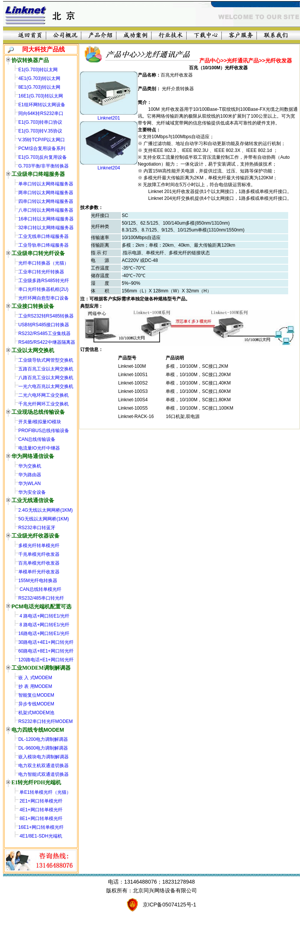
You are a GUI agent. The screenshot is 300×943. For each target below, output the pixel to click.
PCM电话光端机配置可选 (41, 606)
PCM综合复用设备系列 (41, 148)
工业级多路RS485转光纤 (43, 280)
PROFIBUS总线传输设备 (43, 430)
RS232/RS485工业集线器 (44, 333)
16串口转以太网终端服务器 (46, 219)
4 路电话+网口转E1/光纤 (43, 616)
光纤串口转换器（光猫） (43, 263)
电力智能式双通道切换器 (43, 774)
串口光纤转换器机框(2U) (43, 289)
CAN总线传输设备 (36, 439)
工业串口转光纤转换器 (41, 271)
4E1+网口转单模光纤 (40, 809)
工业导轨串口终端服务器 (43, 245)
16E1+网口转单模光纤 (41, 827)
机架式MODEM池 (36, 712)
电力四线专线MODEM (37, 730)
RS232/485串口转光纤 (41, 598)
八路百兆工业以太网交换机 (45, 377)
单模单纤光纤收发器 (39, 571)
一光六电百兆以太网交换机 (45, 386)
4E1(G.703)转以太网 (39, 78)
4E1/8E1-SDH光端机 (40, 836)
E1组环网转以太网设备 (41, 104)
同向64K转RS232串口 (40, 113)
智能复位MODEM (36, 695)
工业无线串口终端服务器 (43, 236)
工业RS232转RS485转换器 (46, 316)
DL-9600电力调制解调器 (43, 748)
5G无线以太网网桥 (37, 519)
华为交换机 (29, 466)
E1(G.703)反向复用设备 (42, 157)
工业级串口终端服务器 (38, 174)
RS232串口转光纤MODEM (45, 721)
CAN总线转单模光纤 (39, 589)
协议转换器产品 (30, 60)
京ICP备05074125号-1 (169, 905)
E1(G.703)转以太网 (38, 69)
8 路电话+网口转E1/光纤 (43, 624)
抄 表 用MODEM (35, 686)
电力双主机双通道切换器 (43, 765)
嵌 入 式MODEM (35, 677)
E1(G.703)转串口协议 (40, 122)
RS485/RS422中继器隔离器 (46, 342)
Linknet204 (109, 168)
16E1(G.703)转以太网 (40, 96)
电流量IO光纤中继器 (39, 448)
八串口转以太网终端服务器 (45, 210)
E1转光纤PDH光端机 (36, 782)
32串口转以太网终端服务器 (46, 227)
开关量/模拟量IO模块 (39, 421)
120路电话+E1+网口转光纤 (46, 659)
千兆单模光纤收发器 (39, 554)
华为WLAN (29, 483)
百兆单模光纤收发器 (39, 563)
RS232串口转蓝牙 (36, 527)
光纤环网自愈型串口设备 (43, 298)
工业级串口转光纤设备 (38, 253)
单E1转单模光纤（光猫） (44, 792)
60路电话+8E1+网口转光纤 (46, 651)
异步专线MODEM (36, 704)
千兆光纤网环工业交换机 (43, 404)
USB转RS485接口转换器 (43, 324)
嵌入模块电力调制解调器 (43, 757)
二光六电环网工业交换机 (43, 395)
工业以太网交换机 (32, 350)
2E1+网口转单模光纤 (40, 801)
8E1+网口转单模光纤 (40, 818)
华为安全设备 (32, 492)
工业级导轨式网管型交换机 (45, 360)
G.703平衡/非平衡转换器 (43, 166)
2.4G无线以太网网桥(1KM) (45, 510)
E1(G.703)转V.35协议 (40, 131)
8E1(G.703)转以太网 (39, 87)
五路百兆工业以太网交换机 (45, 369)
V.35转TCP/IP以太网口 (41, 139)
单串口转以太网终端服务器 (45, 184)
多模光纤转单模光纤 (39, 545)
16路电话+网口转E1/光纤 (43, 633)
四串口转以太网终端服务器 (45, 201)
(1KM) (62, 519)
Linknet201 (109, 118)
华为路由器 (29, 474)
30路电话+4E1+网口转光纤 (46, 642)
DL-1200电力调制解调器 (43, 739)
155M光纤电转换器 (37, 580)
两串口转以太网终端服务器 (45, 192)
